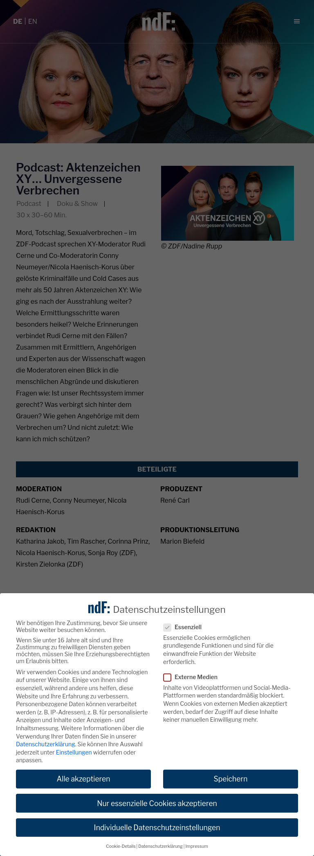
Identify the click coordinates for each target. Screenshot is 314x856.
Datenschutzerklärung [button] (160, 846)
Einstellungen (74, 752)
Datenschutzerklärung (45, 744)
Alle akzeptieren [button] (83, 779)
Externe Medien (193, 676)
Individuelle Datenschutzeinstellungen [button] (157, 827)
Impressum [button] (197, 846)
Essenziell (185, 626)
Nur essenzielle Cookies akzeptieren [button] (157, 803)
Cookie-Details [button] (120, 846)
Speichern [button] (231, 779)
